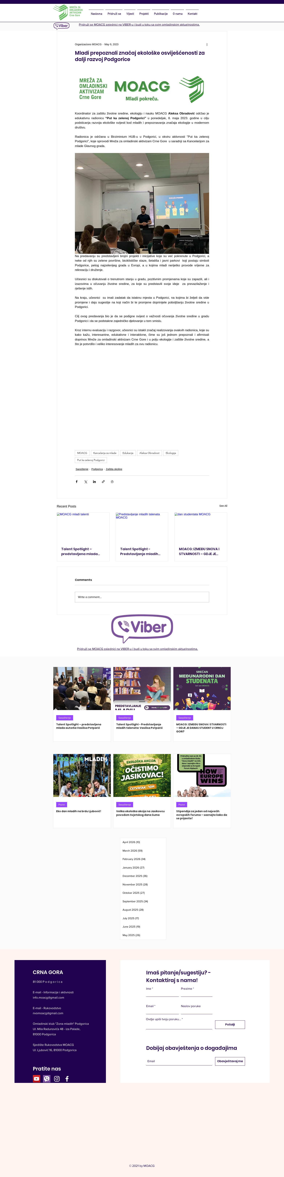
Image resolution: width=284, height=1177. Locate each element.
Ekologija (171, 453)
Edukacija (128, 453)
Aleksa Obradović (149, 453)
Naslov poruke (191, 1005)
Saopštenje (82, 469)
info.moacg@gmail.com (48, 997)
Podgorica (97, 469)
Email (150, 1005)
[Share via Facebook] (76, 481)
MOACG (82, 453)
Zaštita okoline (114, 469)
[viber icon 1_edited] (46, 1079)
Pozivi (61, 804)
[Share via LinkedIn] (94, 481)
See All (223, 505)
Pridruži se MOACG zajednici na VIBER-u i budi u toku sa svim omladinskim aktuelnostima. (139, 24)
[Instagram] (57, 1079)
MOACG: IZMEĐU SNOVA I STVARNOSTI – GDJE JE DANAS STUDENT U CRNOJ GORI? (200, 551)
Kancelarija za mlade (104, 453)
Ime (148, 988)
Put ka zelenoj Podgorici (91, 460)
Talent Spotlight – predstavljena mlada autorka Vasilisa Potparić (82, 551)
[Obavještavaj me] (230, 1061)
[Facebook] (67, 1079)
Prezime (186, 988)
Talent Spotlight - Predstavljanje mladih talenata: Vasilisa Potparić (139, 551)
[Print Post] (112, 481)
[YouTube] (36, 1079)
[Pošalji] (230, 1024)
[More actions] (207, 44)
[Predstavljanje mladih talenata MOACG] (142, 527)
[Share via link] (103, 481)
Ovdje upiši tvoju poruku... (163, 1019)
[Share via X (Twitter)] (85, 481)
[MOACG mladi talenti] (83, 527)
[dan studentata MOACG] (201, 527)
